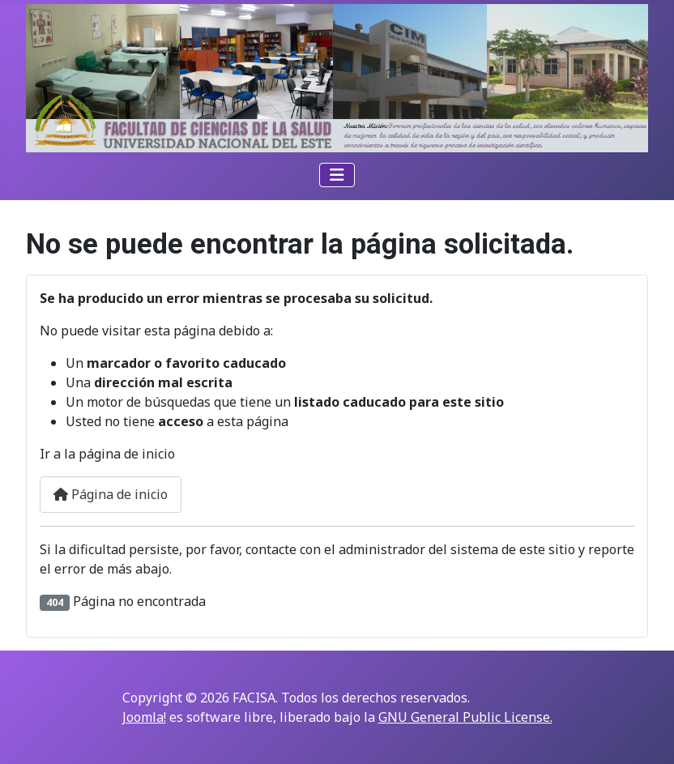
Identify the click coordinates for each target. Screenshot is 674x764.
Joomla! (144, 717)
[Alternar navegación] (337, 175)
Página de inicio (110, 494)
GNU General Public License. (465, 717)
